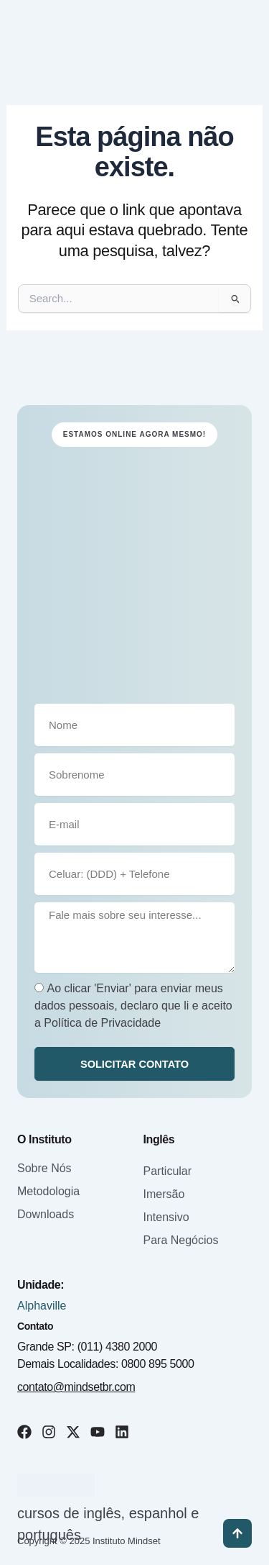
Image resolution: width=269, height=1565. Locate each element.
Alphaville (41, 1305)
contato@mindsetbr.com (76, 1387)
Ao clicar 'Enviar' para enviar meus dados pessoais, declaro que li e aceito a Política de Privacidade (133, 1005)
